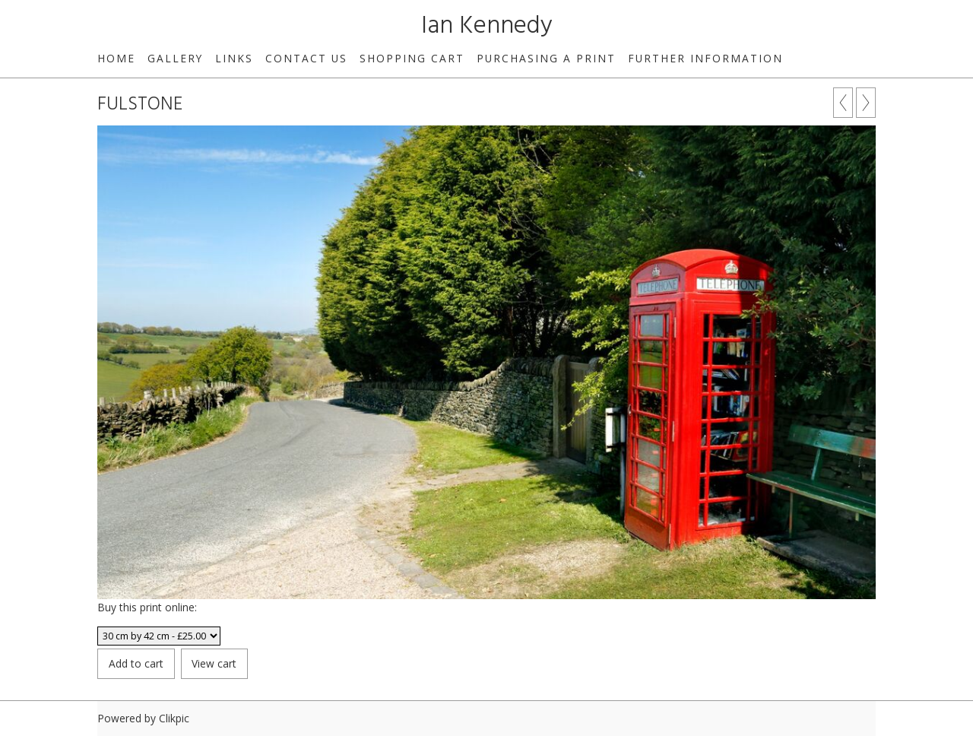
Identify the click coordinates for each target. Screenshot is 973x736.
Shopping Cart (412, 58)
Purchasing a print (546, 58)
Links (234, 58)
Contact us (306, 58)
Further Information (705, 58)
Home (116, 58)
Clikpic (174, 718)
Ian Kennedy (487, 26)
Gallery (175, 58)
